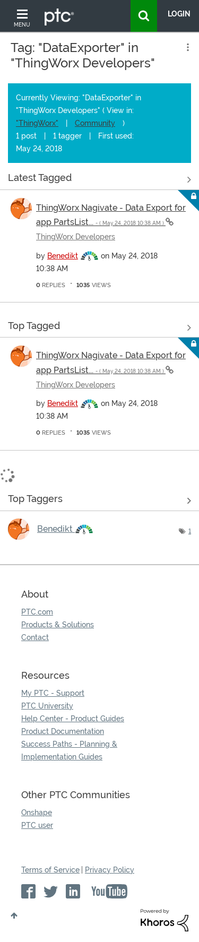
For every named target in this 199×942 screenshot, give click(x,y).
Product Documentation (62, 731)
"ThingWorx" (37, 123)
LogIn (179, 14)
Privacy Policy (109, 870)
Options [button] (186, 47)
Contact (35, 637)
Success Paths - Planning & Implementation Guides (69, 750)
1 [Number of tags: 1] (189, 531)
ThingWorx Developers (75, 236)
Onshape (36, 812)
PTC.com (37, 612)
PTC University (47, 706)
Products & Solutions (57, 624)
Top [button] (14, 915)
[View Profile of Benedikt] (62, 256)
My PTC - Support (52, 693)
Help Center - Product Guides (72, 718)
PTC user (37, 825)
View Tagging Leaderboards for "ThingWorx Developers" (99, 501)
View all (99, 180)
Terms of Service (50, 870)
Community (95, 123)
